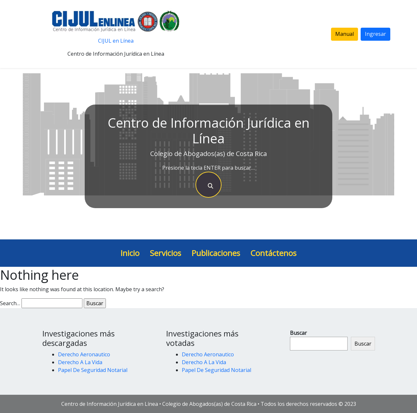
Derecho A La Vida (80, 362)
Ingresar (375, 33)
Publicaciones (216, 253)
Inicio (130, 253)
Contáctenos (273, 253)
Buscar (298, 332)
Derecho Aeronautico (84, 354)
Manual (344, 33)
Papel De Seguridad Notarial (92, 370)
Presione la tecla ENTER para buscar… (208, 167)
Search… (10, 303)
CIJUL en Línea (116, 40)
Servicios (165, 253)
